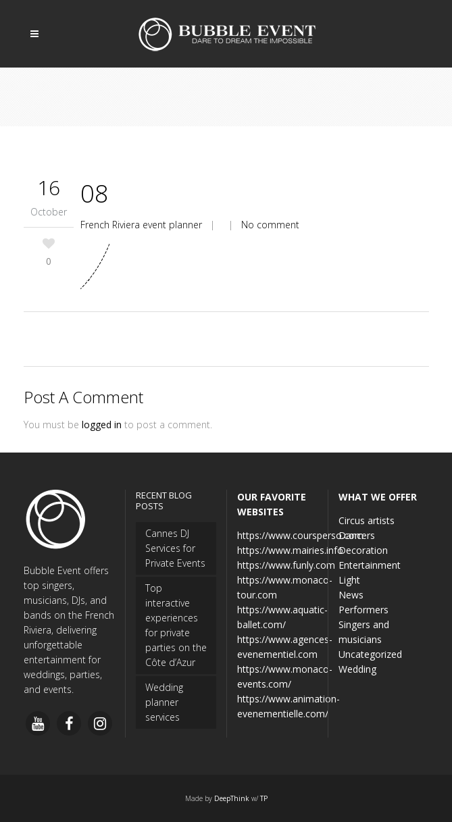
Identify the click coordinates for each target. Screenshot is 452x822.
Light (349, 579)
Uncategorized (370, 654)
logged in (102, 424)
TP (264, 798)
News (350, 594)
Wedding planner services (164, 702)
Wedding (357, 669)
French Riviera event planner (141, 224)
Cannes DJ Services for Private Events (175, 548)
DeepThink (231, 798)
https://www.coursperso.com (300, 535)
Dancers (356, 535)
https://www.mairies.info (290, 550)
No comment (270, 224)
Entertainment (369, 565)
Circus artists (366, 520)
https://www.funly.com (286, 565)
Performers (363, 609)
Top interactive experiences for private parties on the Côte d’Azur (176, 625)
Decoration (363, 550)
